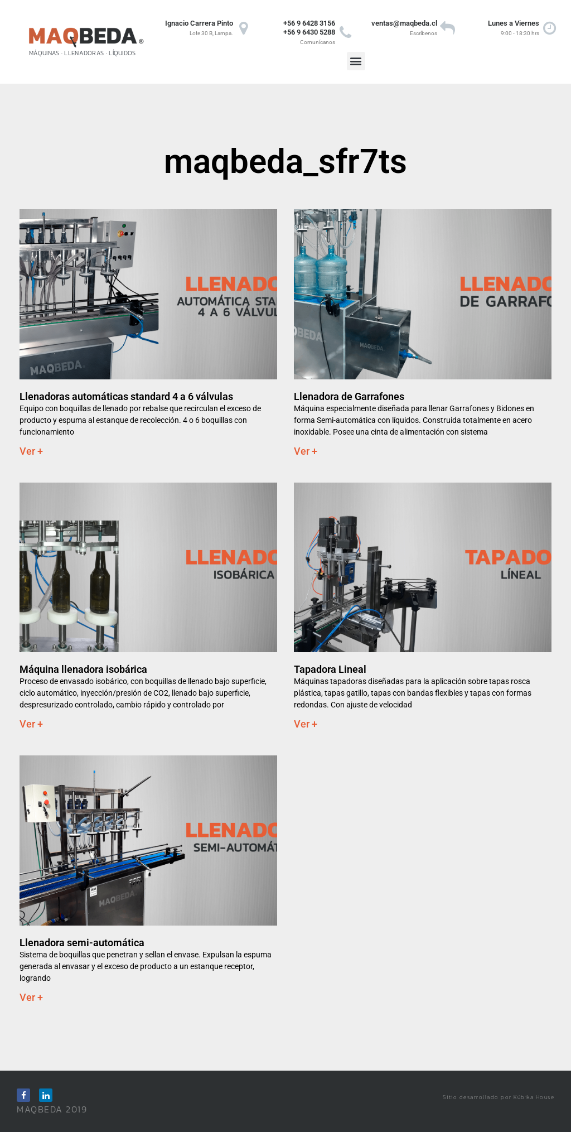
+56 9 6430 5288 (309, 32)
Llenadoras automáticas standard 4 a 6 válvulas (126, 396)
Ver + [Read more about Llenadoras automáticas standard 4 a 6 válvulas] (31, 451)
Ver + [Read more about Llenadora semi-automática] (31, 997)
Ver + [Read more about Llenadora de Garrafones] (305, 451)
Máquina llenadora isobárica (83, 669)
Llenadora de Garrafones (349, 396)
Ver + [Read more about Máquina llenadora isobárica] (31, 724)
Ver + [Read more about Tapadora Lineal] (305, 724)
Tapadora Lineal (330, 669)
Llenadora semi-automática (82, 942)
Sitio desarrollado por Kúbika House (499, 1097)
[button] (356, 61)
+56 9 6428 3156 (309, 23)
